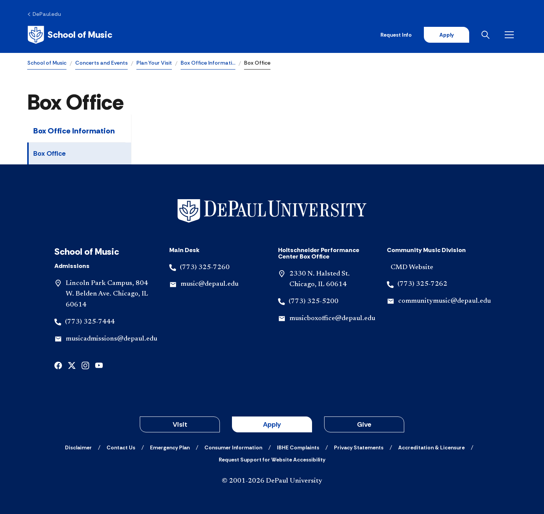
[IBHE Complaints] (298, 447)
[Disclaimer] (78, 447)
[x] (72, 365)
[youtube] (99, 365)
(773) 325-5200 (313, 301)
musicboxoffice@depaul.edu (332, 318)
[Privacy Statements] (358, 447)
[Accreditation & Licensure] (431, 447)
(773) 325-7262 (422, 284)
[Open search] (487, 35)
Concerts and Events (101, 62)
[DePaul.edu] (44, 14)
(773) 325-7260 (205, 267)
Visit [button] (180, 424)
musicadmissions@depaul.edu (111, 339)
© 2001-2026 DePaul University (272, 481)
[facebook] (58, 365)
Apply (446, 34)
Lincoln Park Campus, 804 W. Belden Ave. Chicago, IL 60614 (107, 294)
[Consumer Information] (233, 447)
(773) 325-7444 (90, 322)
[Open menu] (511, 34)
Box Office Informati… (208, 62)
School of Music (46, 62)
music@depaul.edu (209, 284)
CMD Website (412, 267)
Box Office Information (74, 131)
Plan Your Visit (154, 62)
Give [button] (364, 424)
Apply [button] (272, 424)
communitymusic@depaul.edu (444, 301)
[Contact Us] (121, 447)
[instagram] (85, 365)
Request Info (396, 34)
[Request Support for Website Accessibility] (272, 460)
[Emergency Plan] (170, 447)
